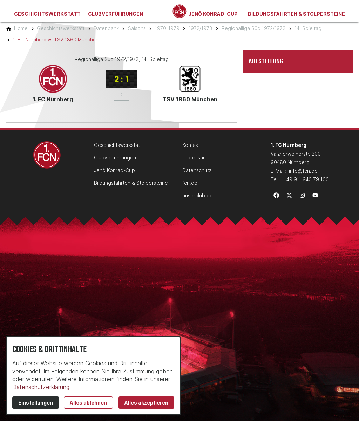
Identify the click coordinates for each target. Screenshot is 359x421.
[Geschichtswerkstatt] (60, 28)
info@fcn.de (303, 171)
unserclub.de (197, 195)
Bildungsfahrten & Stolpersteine (296, 14)
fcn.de (189, 183)
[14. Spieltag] (307, 28)
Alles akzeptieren (146, 403)
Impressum (194, 158)
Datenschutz (196, 170)
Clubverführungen (115, 14)
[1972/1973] (200, 28)
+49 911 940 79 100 (306, 179)
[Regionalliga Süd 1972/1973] (254, 28)
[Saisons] (137, 28)
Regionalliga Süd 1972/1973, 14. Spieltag (122, 59)
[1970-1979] (167, 28)
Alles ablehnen (88, 403)
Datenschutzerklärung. (41, 387)
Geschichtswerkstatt (47, 14)
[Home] (21, 28)
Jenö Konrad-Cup (213, 14)
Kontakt (191, 145)
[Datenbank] (106, 28)
